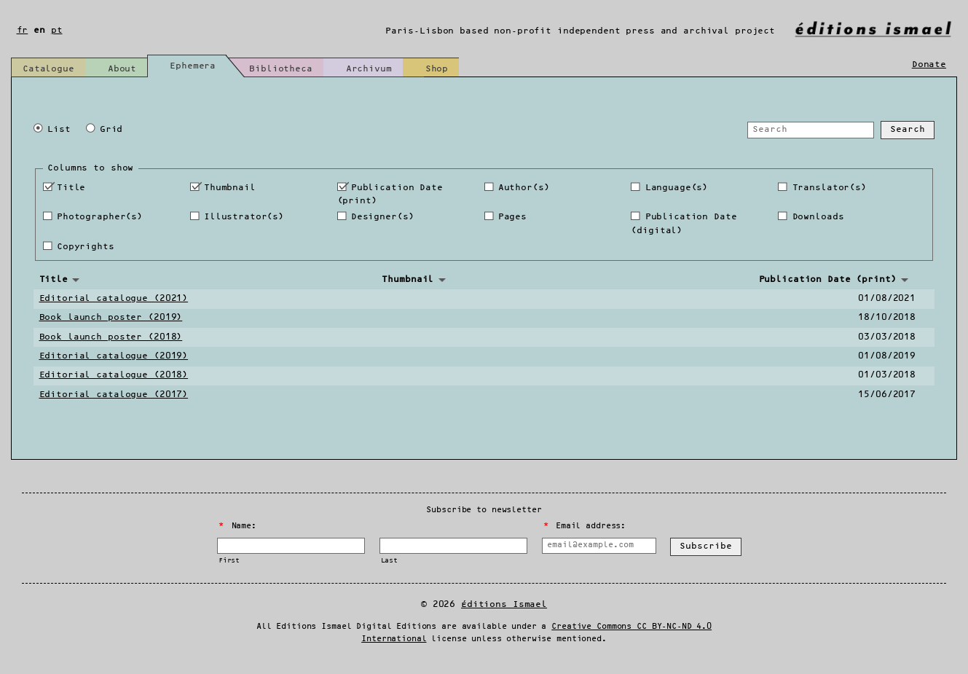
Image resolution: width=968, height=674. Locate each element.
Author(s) (524, 188)
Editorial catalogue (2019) (114, 356)
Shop (436, 69)
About (122, 69)
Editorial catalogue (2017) (114, 395)
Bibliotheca (280, 69)
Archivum (369, 69)
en (39, 30)
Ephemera (193, 66)
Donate (929, 64)
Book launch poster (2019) (111, 317)
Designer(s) (382, 217)
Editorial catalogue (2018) (114, 375)
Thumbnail (230, 188)
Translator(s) (829, 188)
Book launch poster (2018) (111, 337)
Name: (237, 526)
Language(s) (677, 188)
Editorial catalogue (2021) (114, 298)
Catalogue (48, 69)
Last (389, 560)
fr (22, 30)
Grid (111, 129)
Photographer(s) (100, 217)
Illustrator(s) (244, 217)
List (58, 129)
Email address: (584, 526)
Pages (512, 217)
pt (57, 30)
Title (71, 188)
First (229, 560)
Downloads (818, 217)
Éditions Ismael (504, 604)
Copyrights (85, 247)
